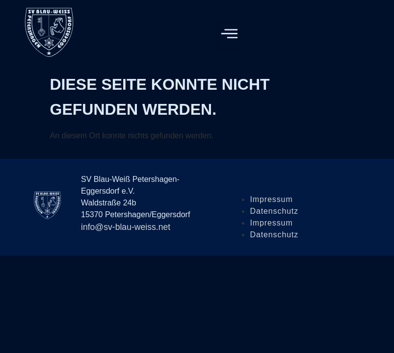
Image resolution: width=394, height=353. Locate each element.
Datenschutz (274, 211)
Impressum (271, 199)
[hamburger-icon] (228, 34)
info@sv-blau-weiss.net (125, 227)
